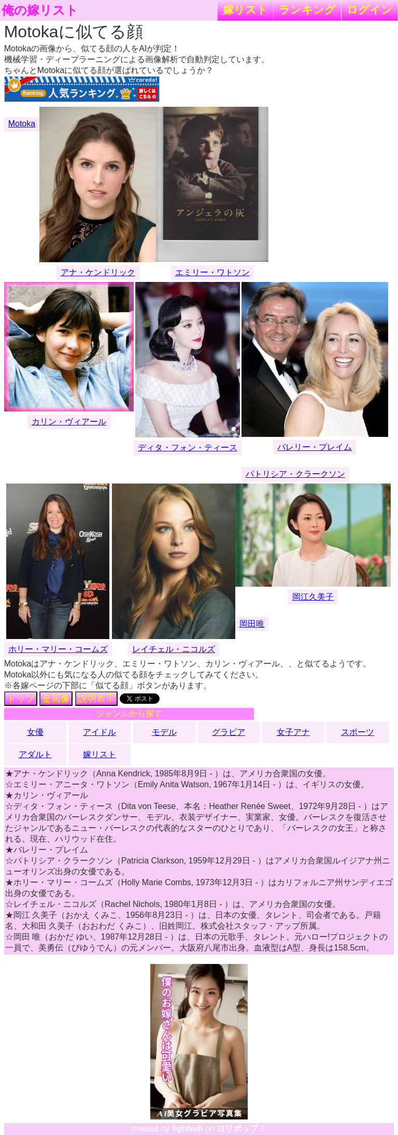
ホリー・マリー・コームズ (58, 649)
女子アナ (293, 732)
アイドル (99, 732)
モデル (164, 732)
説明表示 (96, 698)
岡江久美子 (313, 596)
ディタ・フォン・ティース (187, 447)
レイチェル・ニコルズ (173, 649)
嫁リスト (245, 10)
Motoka (21, 123)
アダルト (35, 754)
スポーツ (357, 732)
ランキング (307, 10)
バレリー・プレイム (314, 447)
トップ (21, 698)
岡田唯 (251, 623)
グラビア (228, 732)
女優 (35, 732)
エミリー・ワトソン (212, 272)
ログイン (369, 10)
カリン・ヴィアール (69, 421)
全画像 (56, 698)
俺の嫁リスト (40, 10)
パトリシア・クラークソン (295, 474)
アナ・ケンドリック (98, 272)
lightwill (187, 1128)
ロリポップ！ (241, 1128)
